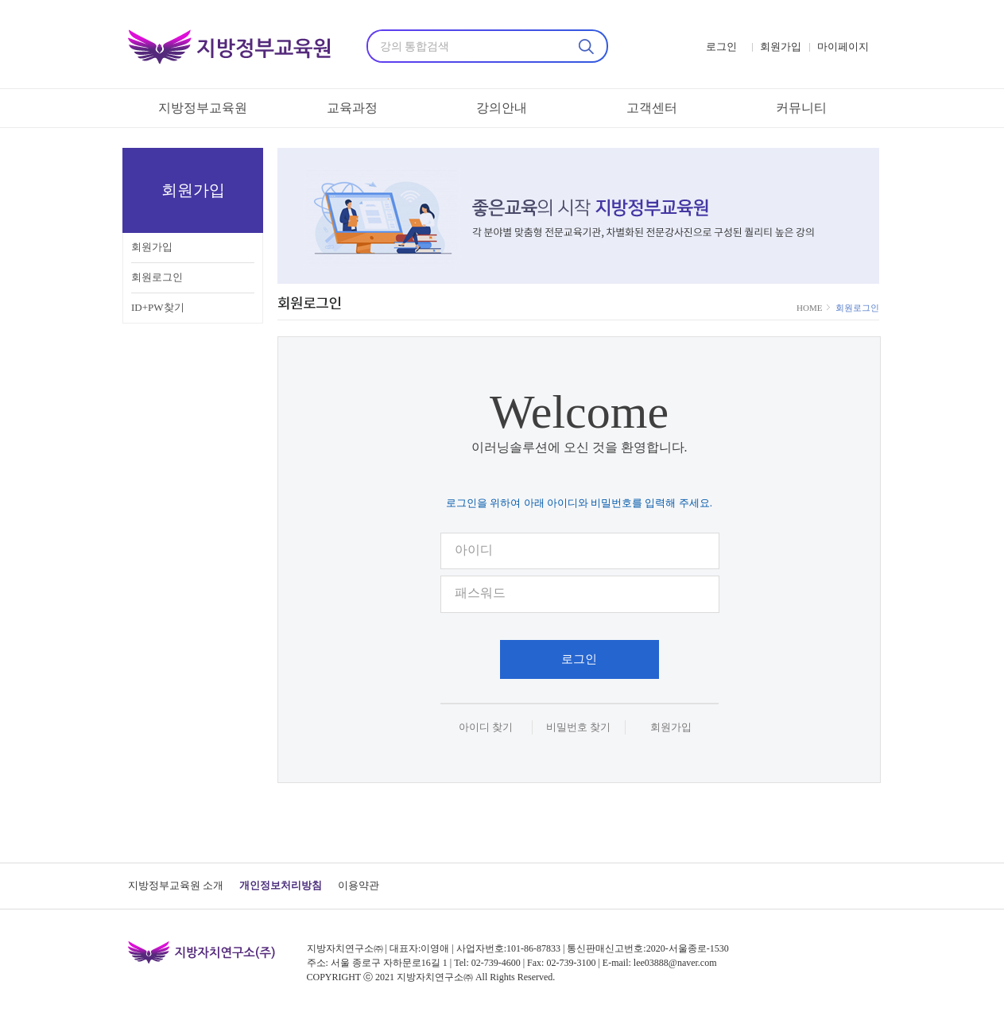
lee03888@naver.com (675, 962)
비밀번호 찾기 (578, 727)
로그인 (579, 659)
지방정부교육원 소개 (175, 885)
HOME (810, 307)
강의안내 (501, 107)
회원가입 (152, 247)
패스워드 (480, 592)
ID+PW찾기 (157, 307)
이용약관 (358, 885)
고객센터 (651, 107)
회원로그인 (157, 277)
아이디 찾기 (486, 727)
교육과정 (352, 107)
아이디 (474, 549)
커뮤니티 (801, 107)
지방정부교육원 (202, 107)
